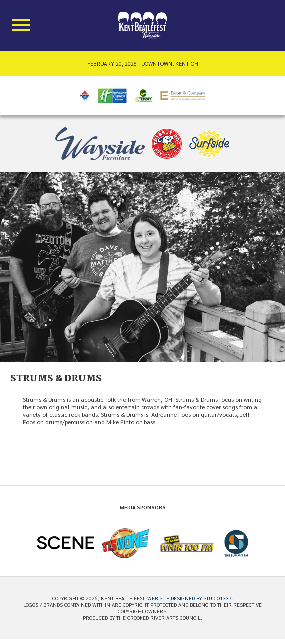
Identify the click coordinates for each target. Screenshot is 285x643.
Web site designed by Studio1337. (190, 598)
